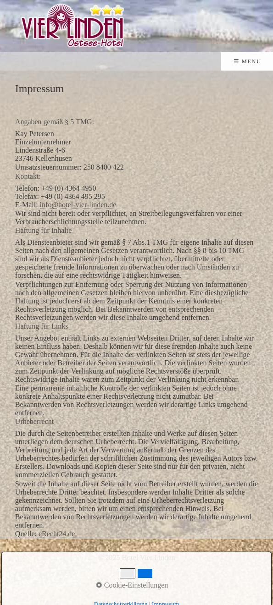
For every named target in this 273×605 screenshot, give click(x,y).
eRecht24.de (57, 534)
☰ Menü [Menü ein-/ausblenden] (248, 61)
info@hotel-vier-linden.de (78, 205)
